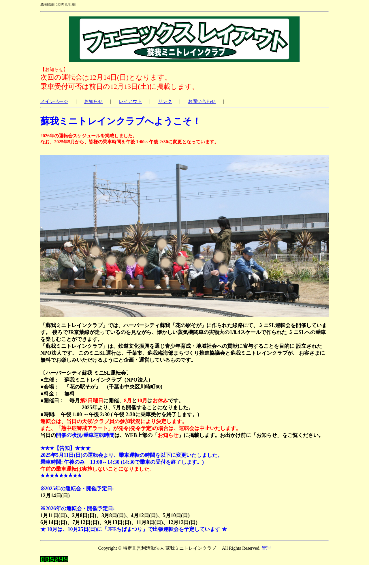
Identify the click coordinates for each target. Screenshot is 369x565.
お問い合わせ (202, 101)
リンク (165, 101)
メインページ (54, 101)
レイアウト (130, 101)
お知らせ (93, 101)
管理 (266, 548)
